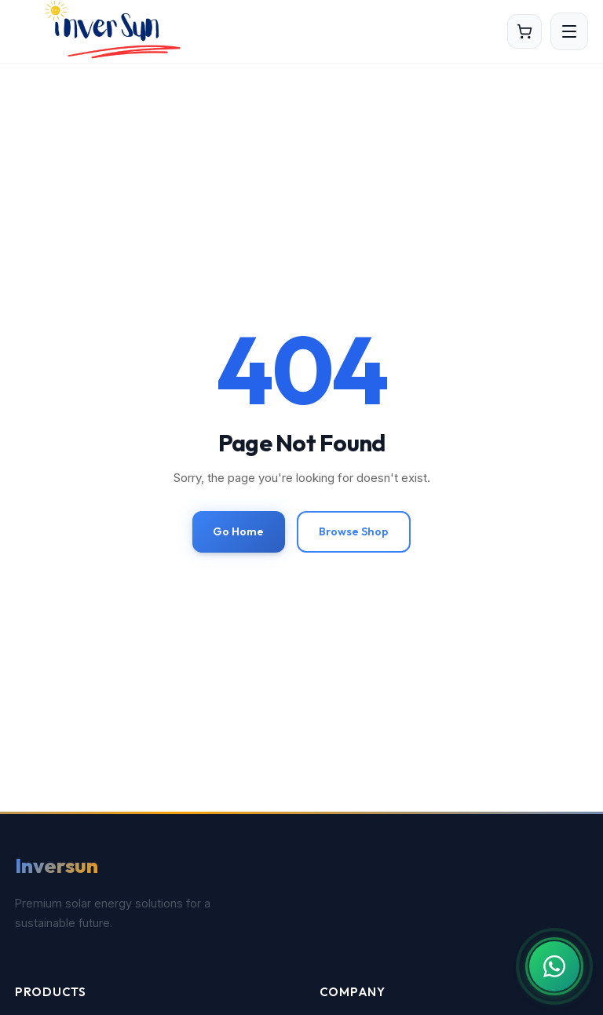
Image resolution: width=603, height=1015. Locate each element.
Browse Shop (354, 531)
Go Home (238, 531)
